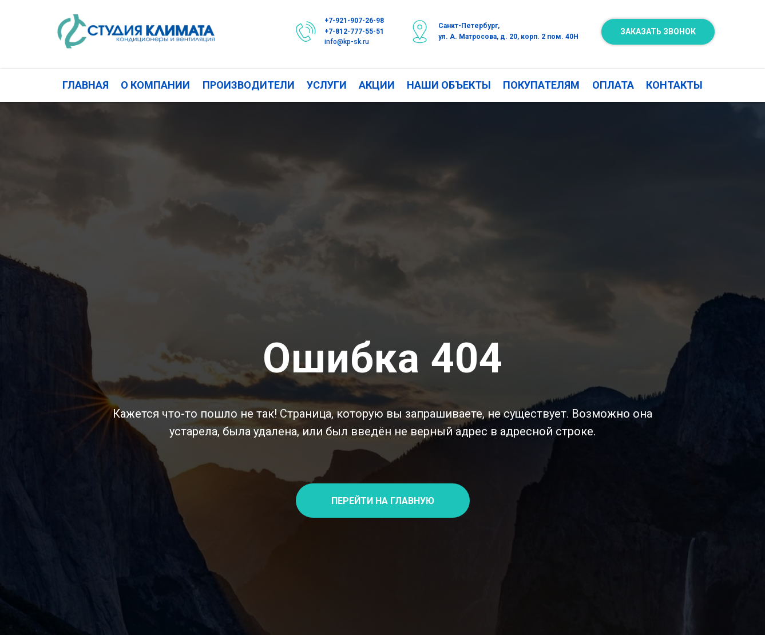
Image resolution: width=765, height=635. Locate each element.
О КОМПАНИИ (155, 85)
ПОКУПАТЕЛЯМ (541, 85)
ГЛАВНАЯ (85, 85)
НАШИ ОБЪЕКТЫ (449, 85)
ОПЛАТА (613, 85)
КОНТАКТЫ (674, 85)
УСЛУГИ (327, 85)
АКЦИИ (377, 85)
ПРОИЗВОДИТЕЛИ (249, 85)
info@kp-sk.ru (346, 42)
